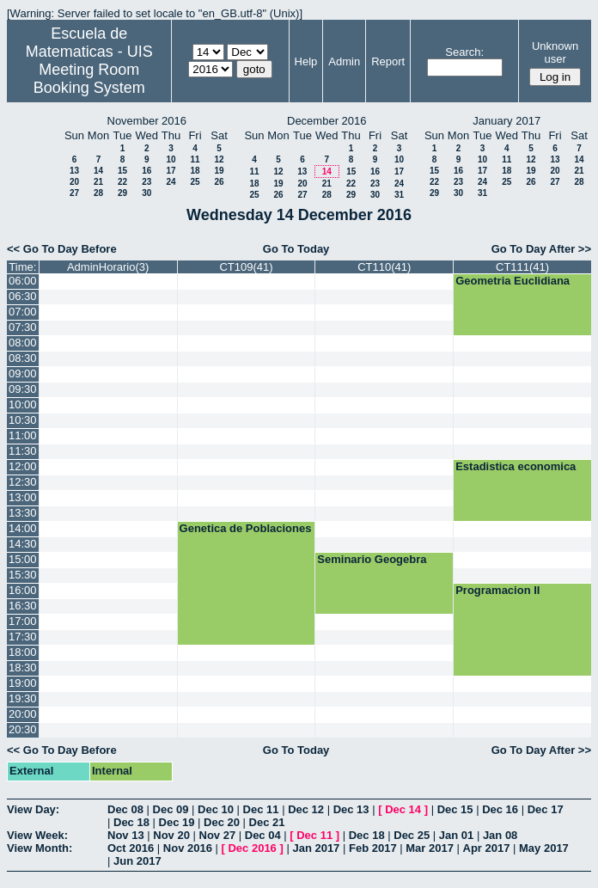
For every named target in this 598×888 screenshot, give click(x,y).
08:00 (23, 342)
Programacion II (497, 590)
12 (218, 159)
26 (218, 182)
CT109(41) (245, 266)
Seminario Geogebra (371, 559)
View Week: (37, 835)
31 (399, 194)
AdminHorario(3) (108, 266)
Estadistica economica (515, 466)
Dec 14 (403, 809)
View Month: (39, 848)
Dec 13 (351, 809)
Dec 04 (263, 835)
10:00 (23, 404)
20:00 (23, 713)
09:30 (23, 389)
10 (170, 159)
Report (388, 61)
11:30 (23, 450)
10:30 (23, 419)
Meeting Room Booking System (89, 78)
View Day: (33, 809)
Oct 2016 (130, 848)
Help (306, 61)
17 (170, 170)
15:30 (23, 574)
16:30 (23, 605)
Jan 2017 (315, 848)
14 (98, 170)
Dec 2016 (252, 848)
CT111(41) (522, 266)
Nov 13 (125, 835)
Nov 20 (171, 835)
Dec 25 (412, 835)
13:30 (23, 512)
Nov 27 (217, 835)
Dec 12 (306, 809)
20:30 (23, 729)
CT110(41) (384, 266)
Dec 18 (131, 822)
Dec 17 (546, 809)
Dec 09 (171, 809)
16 (146, 170)
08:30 (23, 358)
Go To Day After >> (541, 248)
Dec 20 (222, 822)
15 (122, 170)
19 (218, 170)
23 (146, 182)
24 (170, 182)
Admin (344, 61)
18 (194, 170)
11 (194, 159)
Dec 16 (500, 809)
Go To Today (296, 248)
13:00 (23, 497)
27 (74, 193)
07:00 (23, 311)
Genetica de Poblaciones (246, 528)
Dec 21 (267, 822)
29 (122, 193)
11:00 (23, 435)
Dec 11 (261, 809)
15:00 (23, 559)
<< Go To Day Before (62, 248)
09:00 (23, 373)
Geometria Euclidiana (512, 280)
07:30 (23, 327)
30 (146, 193)
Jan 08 (500, 835)
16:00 (23, 590)
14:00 (23, 528)
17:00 (23, 621)
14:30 (23, 543)
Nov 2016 (187, 848)
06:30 (23, 296)
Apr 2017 (486, 848)
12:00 (23, 466)
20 (74, 182)
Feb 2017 (373, 848)
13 (74, 170)
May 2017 (544, 848)
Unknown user (555, 52)
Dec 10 (216, 809)
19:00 (23, 683)
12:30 (23, 481)
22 (122, 182)
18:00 (23, 652)
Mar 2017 (430, 848)
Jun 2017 (137, 860)
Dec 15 (455, 809)
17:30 (23, 636)
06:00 (23, 280)
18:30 (23, 667)
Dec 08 (125, 809)
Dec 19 (177, 822)
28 (98, 193)
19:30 (23, 698)
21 (98, 182)
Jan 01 (456, 835)
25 (194, 182)
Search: (464, 52)
